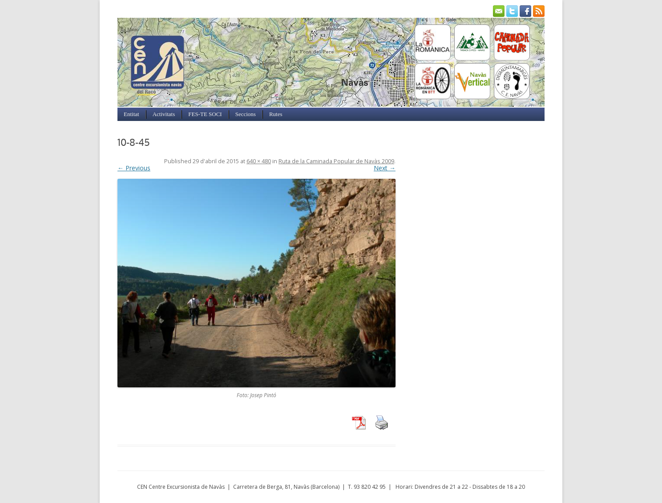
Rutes (276, 114)
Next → (385, 168)
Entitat (131, 114)
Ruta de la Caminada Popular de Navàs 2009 (336, 161)
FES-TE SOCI (205, 114)
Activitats (164, 114)
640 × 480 (258, 161)
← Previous (133, 168)
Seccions (245, 114)
